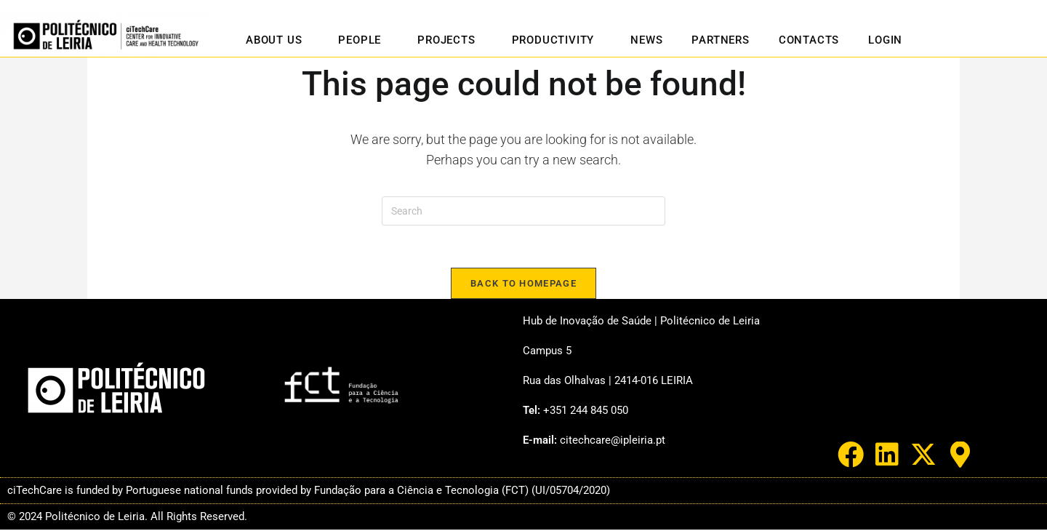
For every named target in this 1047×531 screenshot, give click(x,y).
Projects (449, 40)
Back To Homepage (523, 284)
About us (277, 40)
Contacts (809, 40)
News (646, 40)
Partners (720, 40)
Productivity (557, 40)
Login (885, 40)
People (363, 40)
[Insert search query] (523, 210)
